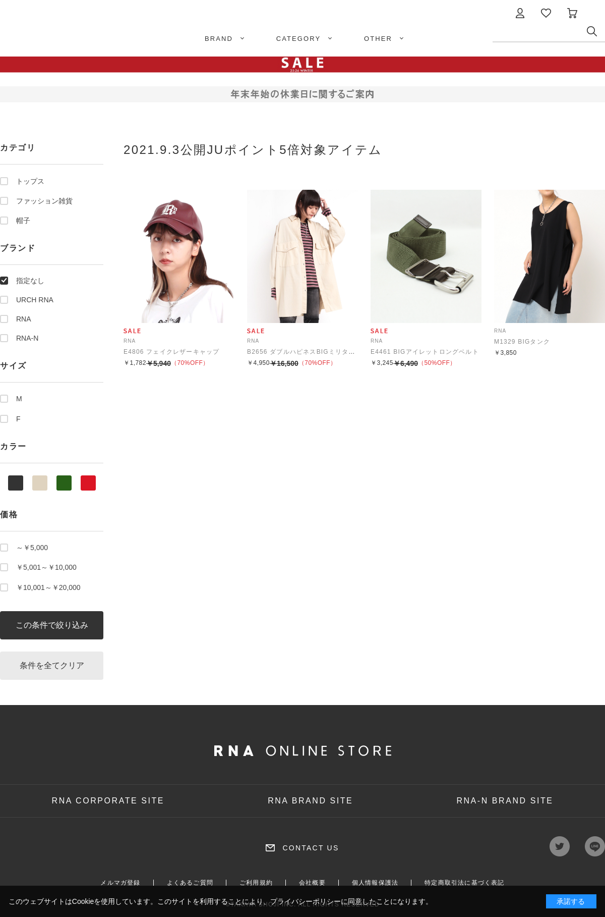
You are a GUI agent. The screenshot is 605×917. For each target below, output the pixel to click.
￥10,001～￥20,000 (48, 587)
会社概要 (312, 883)
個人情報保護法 (375, 883)
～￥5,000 (32, 548)
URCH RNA (34, 299)
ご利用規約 (256, 883)
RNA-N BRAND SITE (504, 800)
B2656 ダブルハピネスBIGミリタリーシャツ (314, 351)
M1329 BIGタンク (522, 341)
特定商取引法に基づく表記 (464, 883)
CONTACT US (310, 848)
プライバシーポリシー (305, 901)
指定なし (30, 280)
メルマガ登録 (120, 883)
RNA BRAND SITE (310, 800)
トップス (30, 181)
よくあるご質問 (190, 883)
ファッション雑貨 (44, 201)
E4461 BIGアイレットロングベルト (425, 351)
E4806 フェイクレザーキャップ (171, 351)
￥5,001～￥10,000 (46, 567)
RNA (23, 318)
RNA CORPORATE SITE (108, 800)
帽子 (23, 221)
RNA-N (27, 338)
